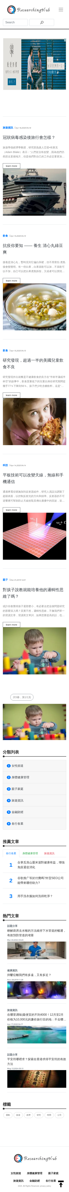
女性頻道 (15, 765)
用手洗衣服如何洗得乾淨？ (35, 896)
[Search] (15, 22)
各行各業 (15, 823)
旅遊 (18, 1115)
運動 (8, 1115)
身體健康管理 (18, 777)
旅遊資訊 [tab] (49, 853)
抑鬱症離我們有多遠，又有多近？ (29, 975)
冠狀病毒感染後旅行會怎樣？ (29, 137)
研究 (39, 1115)
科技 (5, 465)
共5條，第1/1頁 (22, 697)
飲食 (5, 235)
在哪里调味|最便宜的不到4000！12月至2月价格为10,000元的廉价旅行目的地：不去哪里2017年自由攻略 (36, 1019)
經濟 (28, 1115)
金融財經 (15, 812)
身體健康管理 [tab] (30, 853)
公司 (59, 1115)
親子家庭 (15, 789)
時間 (49, 1115)
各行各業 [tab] (11, 853)
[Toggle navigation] (61, 9)
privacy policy (45, 1186)
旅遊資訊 (8, 127)
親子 (5, 579)
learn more (11, 166)
